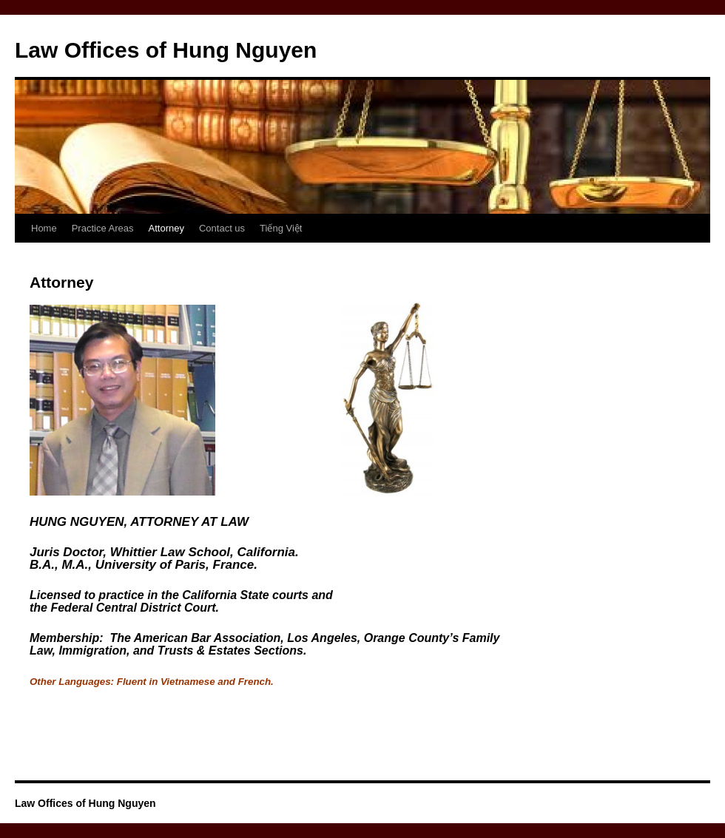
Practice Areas (103, 228)
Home (44, 228)
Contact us (222, 228)
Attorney (166, 228)
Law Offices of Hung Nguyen (166, 50)
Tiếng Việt (281, 228)
